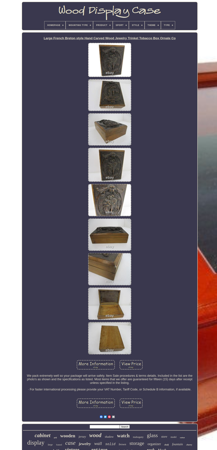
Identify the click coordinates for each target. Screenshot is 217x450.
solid (110, 444)
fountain (177, 444)
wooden (67, 435)
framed (59, 445)
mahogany (138, 437)
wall (98, 443)
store (164, 436)
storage (137, 443)
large (50, 444)
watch (123, 435)
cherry (189, 444)
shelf (166, 444)
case (70, 443)
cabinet (43, 435)
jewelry (85, 444)
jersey (82, 436)
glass (152, 435)
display (35, 442)
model (173, 437)
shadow (109, 436)
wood (95, 435)
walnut (182, 437)
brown (122, 444)
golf (55, 437)
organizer (154, 444)
